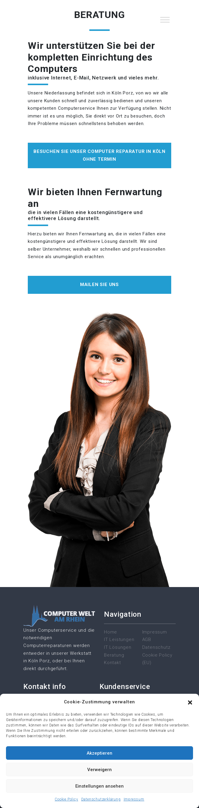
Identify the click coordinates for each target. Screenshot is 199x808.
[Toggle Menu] (165, 19)
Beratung (114, 655)
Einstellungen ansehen (99, 786)
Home (110, 632)
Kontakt (112, 662)
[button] (190, 702)
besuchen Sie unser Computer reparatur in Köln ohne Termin (99, 155)
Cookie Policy (66, 799)
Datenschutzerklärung (101, 799)
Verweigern (99, 769)
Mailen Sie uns (99, 284)
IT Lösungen (117, 647)
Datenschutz (156, 647)
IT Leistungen (119, 639)
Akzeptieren (99, 753)
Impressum (134, 799)
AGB (146, 639)
